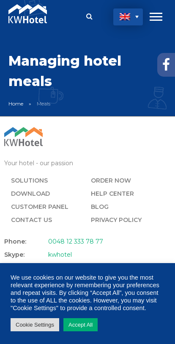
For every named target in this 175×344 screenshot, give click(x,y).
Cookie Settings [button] (35, 325)
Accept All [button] (80, 325)
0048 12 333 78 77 (75, 241)
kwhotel (60, 254)
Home (15, 103)
